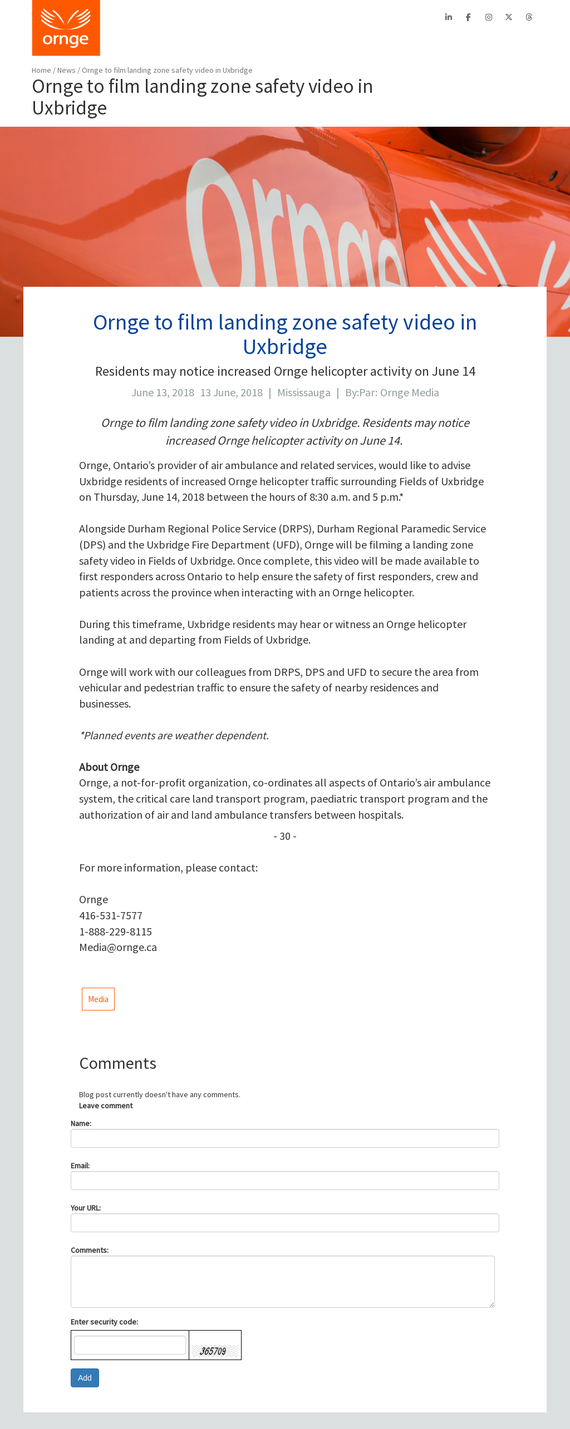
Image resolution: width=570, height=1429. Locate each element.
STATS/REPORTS (441, 41)
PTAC (242, 17)
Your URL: (86, 1208)
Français (373, 17)
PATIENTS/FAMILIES (256, 41)
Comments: (90, 1250)
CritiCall (211, 17)
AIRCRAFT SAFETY (351, 41)
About (179, 17)
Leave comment (105, 1106)
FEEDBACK (515, 41)
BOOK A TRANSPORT (155, 41)
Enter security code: (104, 1322)
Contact (337, 17)
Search (414, 17)
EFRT (269, 17)
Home (41, 70)
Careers (300, 17)
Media (98, 999)
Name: (81, 1123)
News (67, 70)
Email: (80, 1166)
